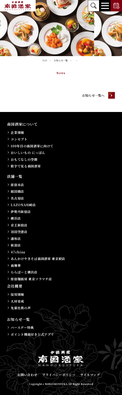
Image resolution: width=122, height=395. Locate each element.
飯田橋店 (17, 191)
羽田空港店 (19, 231)
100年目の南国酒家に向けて (32, 146)
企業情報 (17, 132)
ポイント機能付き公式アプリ (32, 334)
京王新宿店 (19, 225)
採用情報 (17, 294)
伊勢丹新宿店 (21, 211)
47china (18, 252)
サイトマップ (90, 374)
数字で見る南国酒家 (26, 166)
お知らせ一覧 (18, 319)
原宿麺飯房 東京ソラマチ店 (31, 279)
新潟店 (16, 245)
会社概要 (14, 286)
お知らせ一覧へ (93, 95)
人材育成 (17, 301)
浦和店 (16, 238)
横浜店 (16, 218)
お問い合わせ (27, 374)
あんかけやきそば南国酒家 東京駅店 (38, 258)
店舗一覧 (14, 176)
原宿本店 (17, 184)
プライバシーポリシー (58, 374)
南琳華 (16, 265)
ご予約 (116, 5)
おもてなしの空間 (24, 159)
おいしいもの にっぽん (28, 152)
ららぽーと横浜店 (24, 272)
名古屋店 (17, 198)
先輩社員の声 (21, 308)
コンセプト (19, 139)
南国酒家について (22, 124)
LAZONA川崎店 (23, 205)
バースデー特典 (22, 327)
